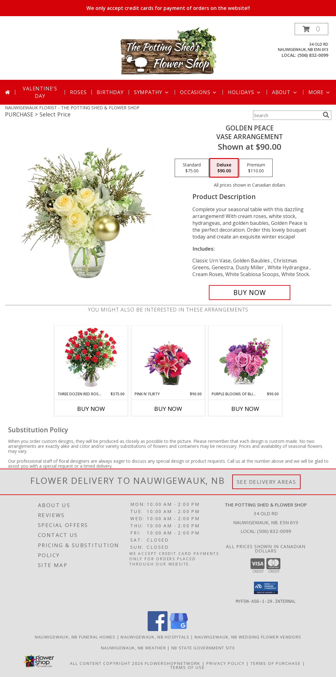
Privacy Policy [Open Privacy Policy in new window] (225, 663)
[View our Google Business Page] (179, 629)
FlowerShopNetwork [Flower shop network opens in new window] (172, 663)
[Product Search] (286, 115)
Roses (78, 92)
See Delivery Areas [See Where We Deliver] (266, 481)
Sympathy (152, 92)
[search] (326, 114)
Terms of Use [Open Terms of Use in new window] (187, 667)
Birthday (110, 92)
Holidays (244, 92)
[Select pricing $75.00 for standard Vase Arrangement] (192, 168)
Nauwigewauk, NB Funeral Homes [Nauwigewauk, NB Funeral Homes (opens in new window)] (75, 637)
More (319, 92)
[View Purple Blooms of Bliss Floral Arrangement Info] (245, 358)
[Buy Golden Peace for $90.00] (250, 292)
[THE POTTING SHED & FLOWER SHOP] (168, 51)
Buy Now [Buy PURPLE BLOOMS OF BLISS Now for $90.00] (245, 409)
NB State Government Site (203, 648)
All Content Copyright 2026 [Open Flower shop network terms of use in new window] (106, 663)
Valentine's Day (40, 92)
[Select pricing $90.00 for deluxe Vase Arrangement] (224, 168)
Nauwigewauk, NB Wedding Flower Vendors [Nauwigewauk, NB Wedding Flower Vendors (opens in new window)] (248, 637)
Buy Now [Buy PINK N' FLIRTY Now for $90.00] (168, 409)
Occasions (199, 92)
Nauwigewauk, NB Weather (133, 648)
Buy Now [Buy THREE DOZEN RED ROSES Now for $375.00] (91, 409)
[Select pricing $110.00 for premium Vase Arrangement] (256, 168)
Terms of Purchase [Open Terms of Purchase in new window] (276, 663)
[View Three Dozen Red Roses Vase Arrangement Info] (91, 358)
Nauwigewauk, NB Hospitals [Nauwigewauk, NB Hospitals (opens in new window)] (155, 637)
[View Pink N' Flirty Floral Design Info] (168, 358)
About (285, 92)
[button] (311, 29)
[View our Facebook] (158, 629)
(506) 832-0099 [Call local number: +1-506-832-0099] (312, 55)
